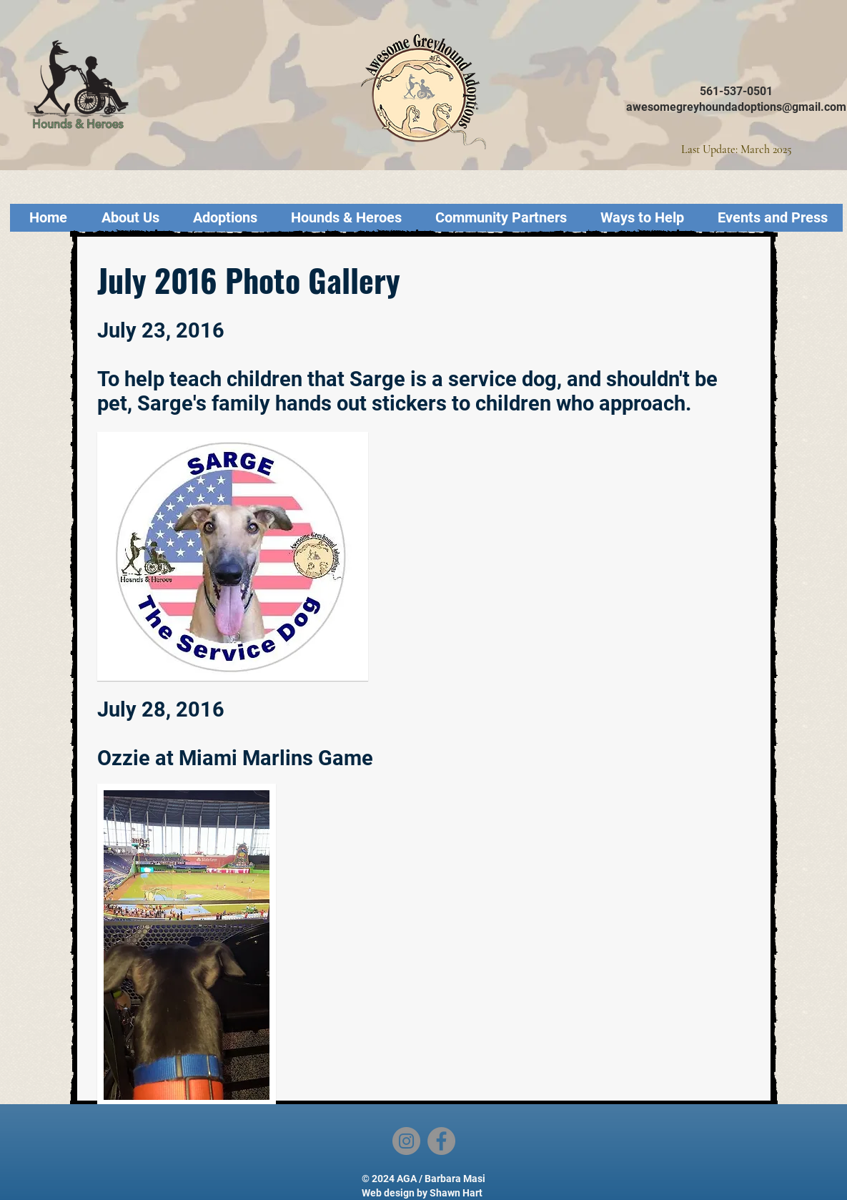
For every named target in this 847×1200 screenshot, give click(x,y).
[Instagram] (406, 1141)
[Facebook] (441, 1141)
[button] (186, 945)
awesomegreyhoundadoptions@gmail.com (736, 107)
